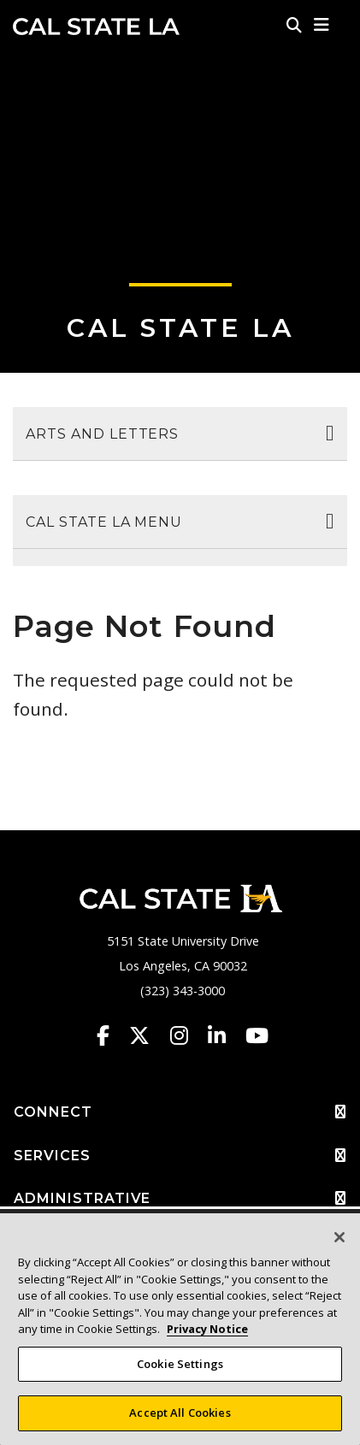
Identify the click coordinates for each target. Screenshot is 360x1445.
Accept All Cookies (179, 1412)
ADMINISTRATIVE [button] (180, 1198)
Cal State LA (96, 26)
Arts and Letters (102, 434)
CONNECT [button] (180, 1112)
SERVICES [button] (180, 1156)
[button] (322, 25)
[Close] (339, 1237)
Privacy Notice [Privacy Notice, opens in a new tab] (207, 1328)
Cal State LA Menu (104, 522)
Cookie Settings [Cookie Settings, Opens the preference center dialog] (180, 1363)
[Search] (294, 25)
